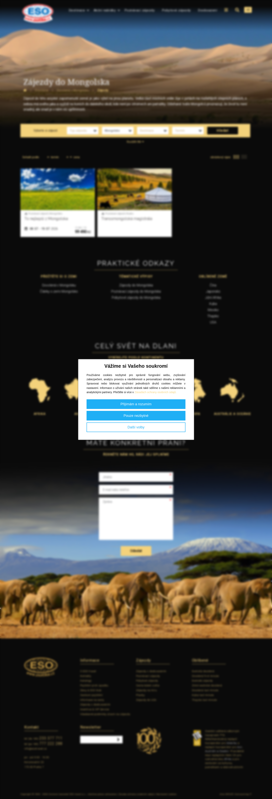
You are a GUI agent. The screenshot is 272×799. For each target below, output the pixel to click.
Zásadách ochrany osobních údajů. (156, 392)
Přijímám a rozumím (136, 404)
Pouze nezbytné (136, 416)
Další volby (135, 427)
